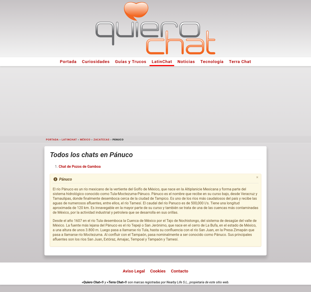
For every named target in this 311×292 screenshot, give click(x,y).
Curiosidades (96, 61)
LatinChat (162, 61)
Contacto (179, 271)
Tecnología (212, 61)
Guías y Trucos (130, 61)
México (85, 139)
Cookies (158, 271)
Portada (68, 61)
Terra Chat (240, 61)
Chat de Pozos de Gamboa (80, 166)
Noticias (186, 61)
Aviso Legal (134, 271)
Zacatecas (102, 139)
